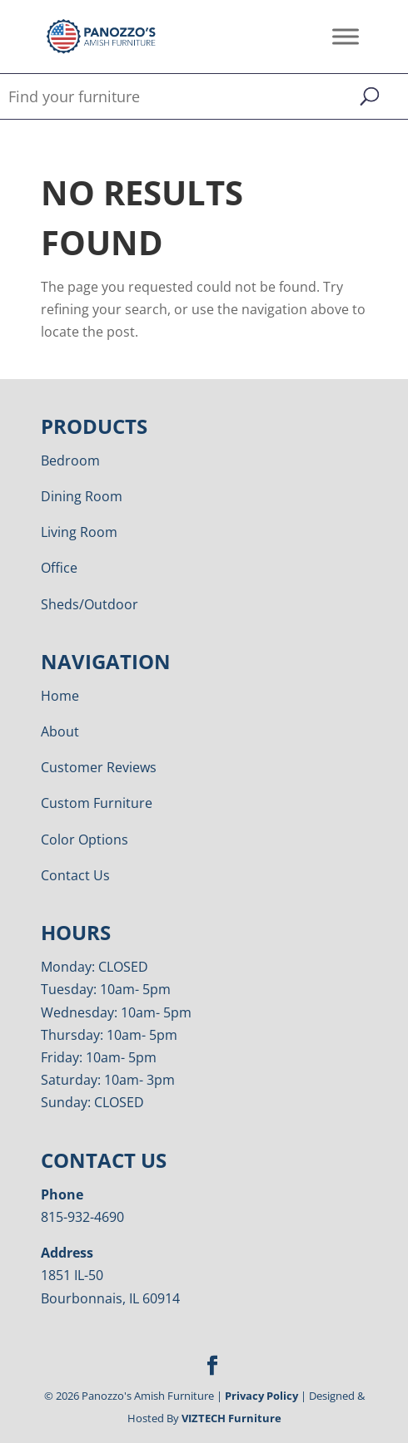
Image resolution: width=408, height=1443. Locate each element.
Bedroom (70, 460)
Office (59, 568)
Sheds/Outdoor (89, 604)
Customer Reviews (99, 767)
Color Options (84, 839)
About (60, 731)
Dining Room (81, 496)
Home (60, 696)
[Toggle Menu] (345, 36)
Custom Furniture (96, 803)
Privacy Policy (261, 1395)
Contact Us (75, 875)
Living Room (79, 532)
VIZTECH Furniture (231, 1418)
